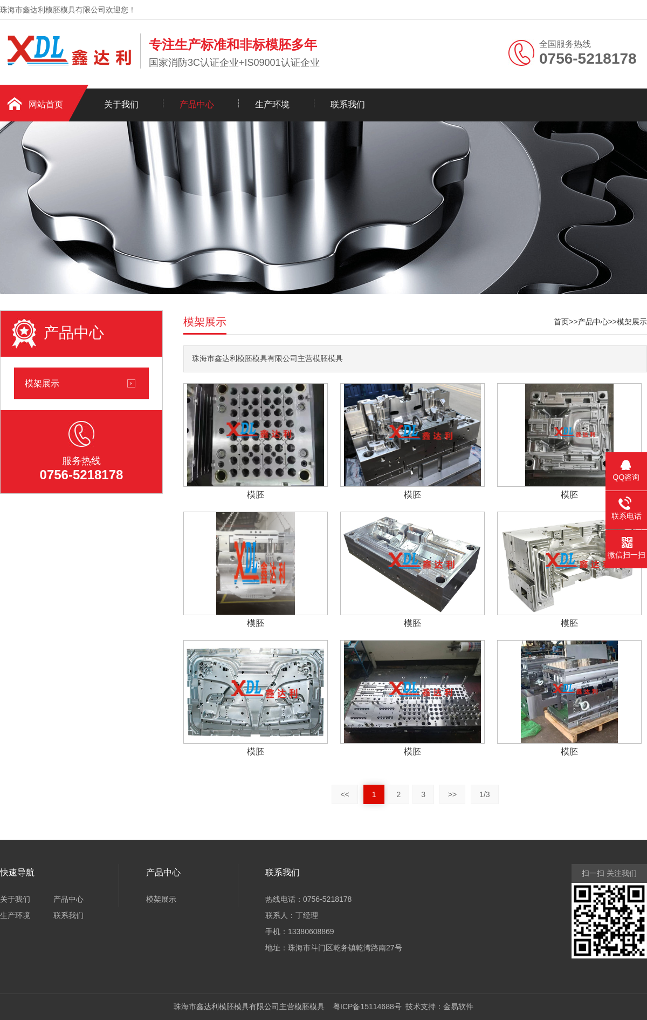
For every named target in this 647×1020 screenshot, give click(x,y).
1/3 (484, 794)
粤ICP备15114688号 (364, 1006)
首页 (561, 321)
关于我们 (121, 104)
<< (344, 794)
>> (452, 794)
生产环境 (272, 104)
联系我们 (348, 104)
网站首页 (46, 104)
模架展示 (42, 383)
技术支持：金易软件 (438, 1006)
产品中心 (197, 104)
